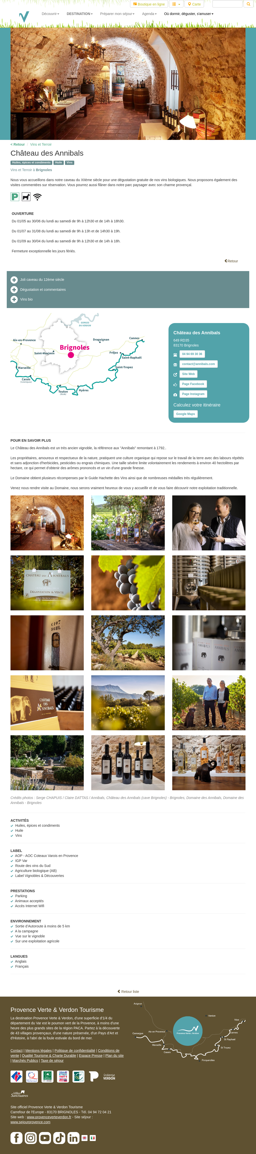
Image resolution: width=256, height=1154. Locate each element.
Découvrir (50, 14)
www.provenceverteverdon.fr (49, 1117)
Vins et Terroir (41, 144)
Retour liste (128, 992)
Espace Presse (90, 1056)
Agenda (149, 14)
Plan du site (115, 1056)
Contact (16, 1051)
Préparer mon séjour (117, 14)
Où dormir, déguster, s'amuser (189, 14)
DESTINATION (80, 14)
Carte (194, 4)
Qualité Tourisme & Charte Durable (49, 1056)
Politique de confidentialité (74, 1051)
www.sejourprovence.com (30, 1122)
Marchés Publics (25, 1061)
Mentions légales (39, 1051)
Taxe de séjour (52, 1061)
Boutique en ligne (149, 4)
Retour (231, 261)
